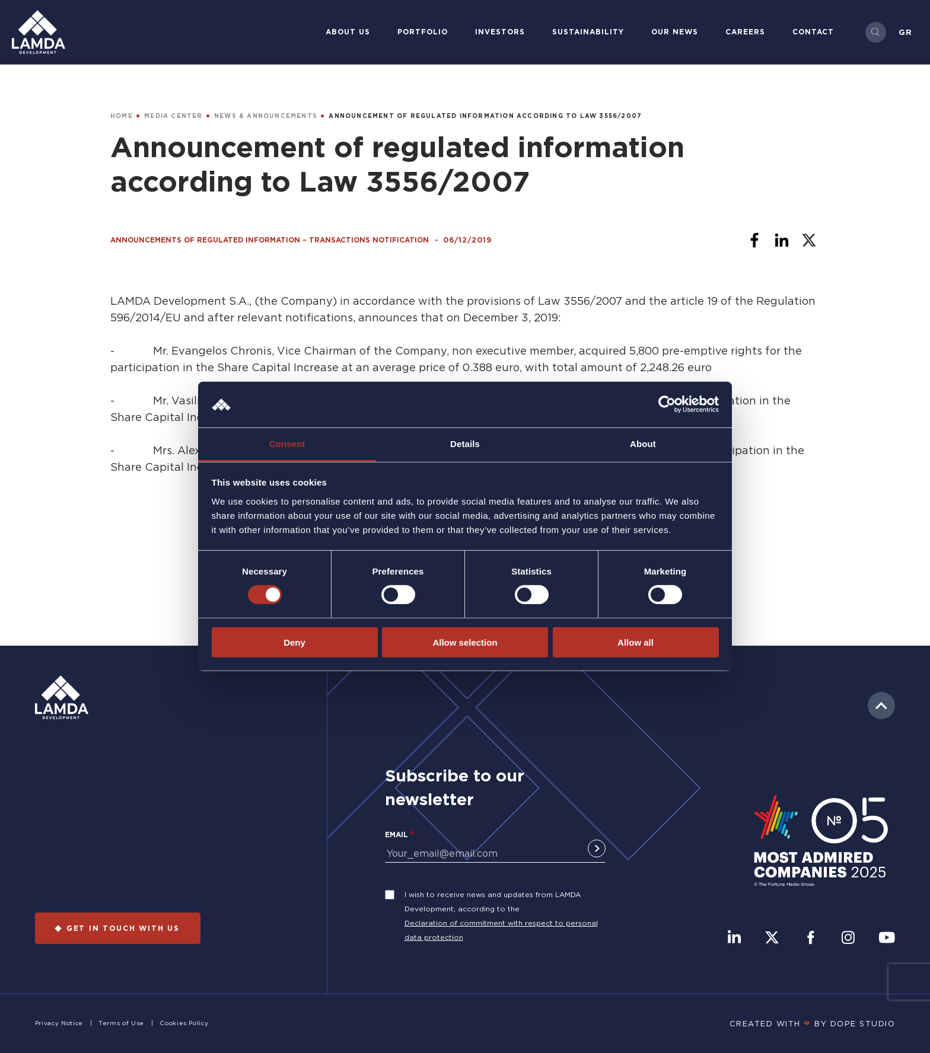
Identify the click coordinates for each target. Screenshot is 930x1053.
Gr (905, 32)
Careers (745, 32)
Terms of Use (121, 1023)
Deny (294, 642)
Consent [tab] (287, 444)
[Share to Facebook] (754, 240)
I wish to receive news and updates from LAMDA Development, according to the (493, 901)
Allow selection (464, 642)
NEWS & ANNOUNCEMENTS (265, 116)
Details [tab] (465, 444)
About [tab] (643, 444)
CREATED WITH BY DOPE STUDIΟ (813, 1023)
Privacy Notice (59, 1023)
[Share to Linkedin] (782, 240)
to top (881, 705)
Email (396, 834)
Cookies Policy (184, 1023)
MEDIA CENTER (173, 116)
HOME (121, 116)
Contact (813, 32)
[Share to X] (809, 240)
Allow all (635, 642)
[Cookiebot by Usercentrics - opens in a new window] (667, 404)
